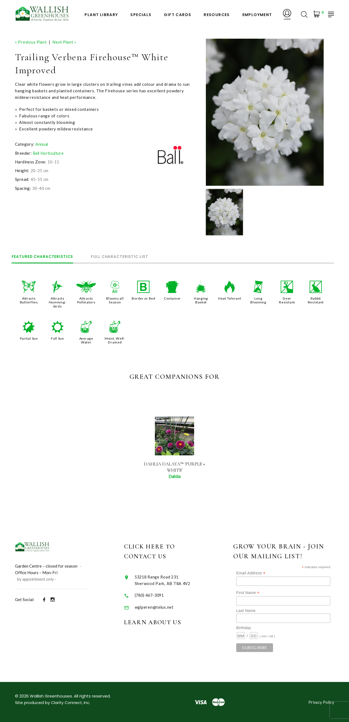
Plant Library (101, 15)
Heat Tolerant (230, 298)
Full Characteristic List (132, 256)
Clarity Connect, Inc (71, 702)
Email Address (261, 572)
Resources (217, 15)
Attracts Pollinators (86, 300)
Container (172, 298)
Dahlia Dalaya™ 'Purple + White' (174, 466)
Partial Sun (29, 337)
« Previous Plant (31, 41)
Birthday (254, 628)
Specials (140, 15)
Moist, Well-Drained (114, 339)
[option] (265, 112)
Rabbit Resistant (316, 300)
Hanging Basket (201, 300)
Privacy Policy (320, 701)
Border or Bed (143, 298)
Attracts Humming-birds (58, 302)
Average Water (86, 339)
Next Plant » (66, 41)
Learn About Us (163, 622)
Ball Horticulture (49, 152)
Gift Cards (177, 15)
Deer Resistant (287, 300)
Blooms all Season (115, 300)
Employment (257, 15)
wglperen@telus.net (163, 606)
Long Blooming (258, 300)
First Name (258, 592)
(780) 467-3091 (159, 594)
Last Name (256, 610)
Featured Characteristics (46, 256)
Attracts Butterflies (29, 300)
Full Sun (57, 337)
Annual (42, 144)
